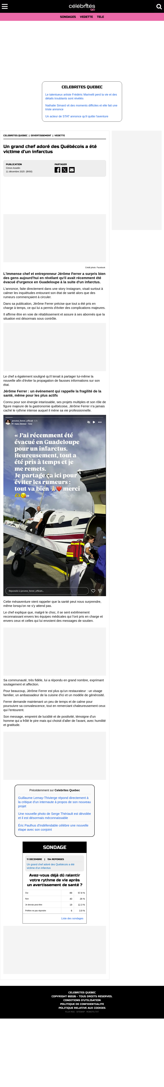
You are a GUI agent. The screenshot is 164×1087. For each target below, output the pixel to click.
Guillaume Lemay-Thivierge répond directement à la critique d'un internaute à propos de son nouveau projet (54, 870)
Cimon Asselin (13, 168)
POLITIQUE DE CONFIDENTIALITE (82, 1072)
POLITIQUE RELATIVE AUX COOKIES (82, 1076)
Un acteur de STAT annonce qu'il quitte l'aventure (76, 116)
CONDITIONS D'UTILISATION (82, 1068)
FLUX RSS (70, 1080)
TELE (100, 17)
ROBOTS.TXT (92, 1080)
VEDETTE (86, 17)
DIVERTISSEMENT (41, 135)
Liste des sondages (72, 987)
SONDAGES (68, 17)
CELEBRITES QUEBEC (15, 135)
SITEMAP (80, 1080)
